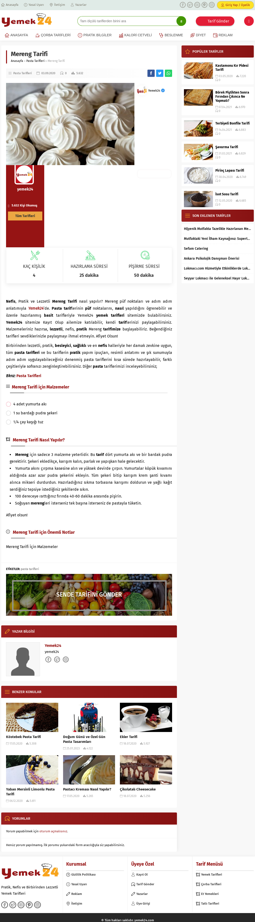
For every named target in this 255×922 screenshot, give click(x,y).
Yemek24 (156, 90)
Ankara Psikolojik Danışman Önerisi (211, 258)
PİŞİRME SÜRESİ (144, 266)
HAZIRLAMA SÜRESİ (89, 266)
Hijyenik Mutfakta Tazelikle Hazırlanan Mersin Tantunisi (217, 229)
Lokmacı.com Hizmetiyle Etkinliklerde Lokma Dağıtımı (217, 268)
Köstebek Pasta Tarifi (23, 737)
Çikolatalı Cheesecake (138, 789)
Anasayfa (17, 61)
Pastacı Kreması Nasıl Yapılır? (87, 789)
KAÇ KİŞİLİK (34, 266)
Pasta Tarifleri (35, 61)
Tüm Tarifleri (25, 216)
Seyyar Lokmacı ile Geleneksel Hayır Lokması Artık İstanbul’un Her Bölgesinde (217, 278)
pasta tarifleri (30, 569)
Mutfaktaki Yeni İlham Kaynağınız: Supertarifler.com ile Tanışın (217, 239)
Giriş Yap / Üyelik (238, 5)
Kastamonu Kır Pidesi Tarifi (231, 68)
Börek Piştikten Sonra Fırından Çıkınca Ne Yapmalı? (232, 96)
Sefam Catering (196, 249)
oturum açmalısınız (53, 831)
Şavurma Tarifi (226, 147)
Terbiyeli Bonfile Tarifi (232, 123)
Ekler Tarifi (128, 737)
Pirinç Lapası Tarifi (229, 170)
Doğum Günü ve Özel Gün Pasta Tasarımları (84, 739)
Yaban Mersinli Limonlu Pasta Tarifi (30, 791)
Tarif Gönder (218, 21)
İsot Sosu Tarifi (226, 194)
